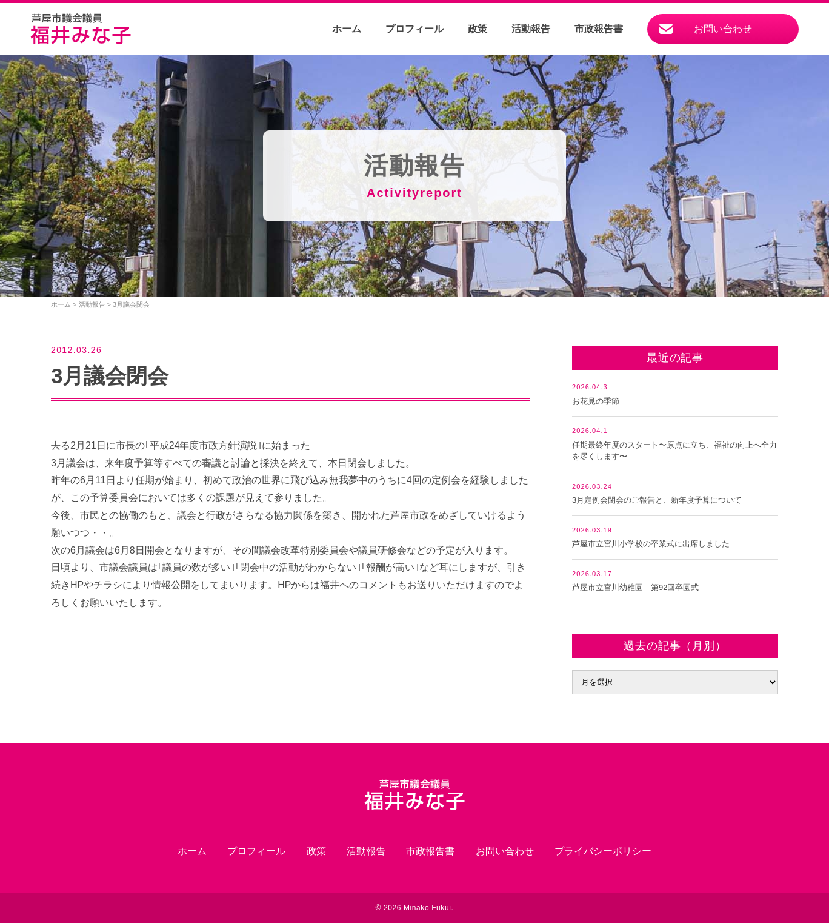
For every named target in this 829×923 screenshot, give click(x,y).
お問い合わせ (723, 29)
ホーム (346, 29)
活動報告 (530, 29)
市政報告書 (598, 29)
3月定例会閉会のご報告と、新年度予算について (657, 500)
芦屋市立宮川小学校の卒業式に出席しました (651, 543)
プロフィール (414, 29)
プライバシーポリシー (602, 851)
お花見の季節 (595, 401)
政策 (477, 29)
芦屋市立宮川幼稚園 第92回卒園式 (635, 587)
